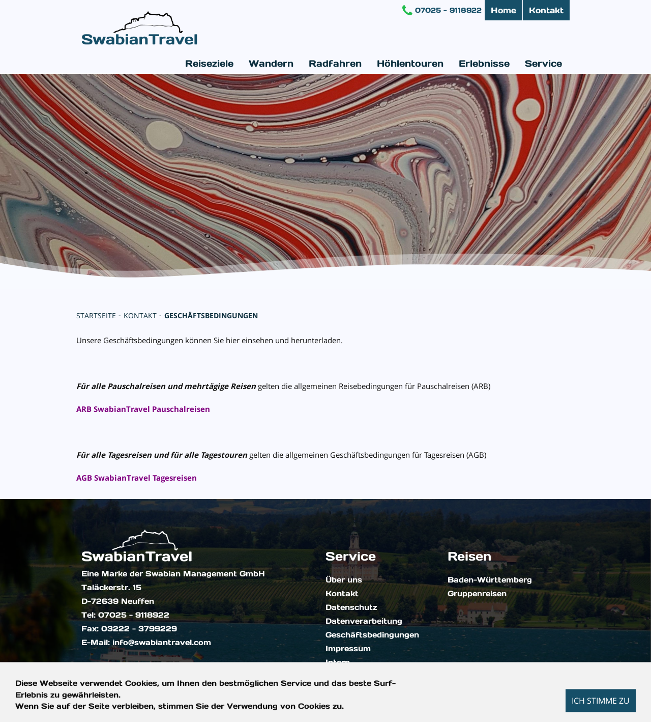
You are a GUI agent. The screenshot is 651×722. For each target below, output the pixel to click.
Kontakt (546, 10)
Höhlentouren (410, 63)
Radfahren (335, 63)
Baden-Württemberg (490, 580)
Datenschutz (351, 607)
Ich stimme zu (601, 700)
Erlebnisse (484, 63)
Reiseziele (209, 63)
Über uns (344, 580)
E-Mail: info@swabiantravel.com (146, 642)
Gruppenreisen (477, 593)
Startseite (96, 315)
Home (503, 10)
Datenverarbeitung (364, 621)
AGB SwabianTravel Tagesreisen (136, 478)
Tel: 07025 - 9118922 (125, 615)
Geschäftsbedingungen (211, 315)
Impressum (348, 648)
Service (543, 63)
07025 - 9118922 (442, 10)
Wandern (271, 63)
